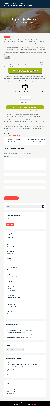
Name (5, 171)
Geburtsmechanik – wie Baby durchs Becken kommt (19, 337)
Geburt (8, 274)
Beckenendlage (10, 253)
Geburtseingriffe (11, 279)
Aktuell (8, 239)
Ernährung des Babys (12, 267)
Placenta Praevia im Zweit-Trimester (15, 328)
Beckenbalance (10, 251)
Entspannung (10, 263)
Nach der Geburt (16, 135)
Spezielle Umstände (11, 306)
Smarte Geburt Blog (14, 3)
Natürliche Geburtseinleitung (13, 297)
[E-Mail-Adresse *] (25, 102)
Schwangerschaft (11, 304)
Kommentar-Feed (11, 391)
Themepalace (33, 404)
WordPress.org (10, 393)
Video (8, 313)
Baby (10, 135)
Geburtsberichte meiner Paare (14, 276)
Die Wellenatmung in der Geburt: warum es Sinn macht (19, 335)
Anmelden (9, 386)
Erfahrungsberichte (11, 265)
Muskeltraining (10, 293)
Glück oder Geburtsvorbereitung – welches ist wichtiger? (20, 330)
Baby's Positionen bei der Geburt (14, 249)
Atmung (9, 242)
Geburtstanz (10, 283)
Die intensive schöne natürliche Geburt (16, 332)
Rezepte (9, 302)
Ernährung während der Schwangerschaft (17, 269)
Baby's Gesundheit (11, 246)
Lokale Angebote (11, 290)
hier (27, 81)
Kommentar (7, 156)
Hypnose (9, 288)
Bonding (9, 258)
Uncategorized (10, 311)
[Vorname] (25, 98)
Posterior (9, 300)
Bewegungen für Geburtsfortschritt (15, 256)
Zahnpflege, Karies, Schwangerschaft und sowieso (27, 364)
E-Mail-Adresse (8, 178)
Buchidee (9, 260)
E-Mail (7, 218)
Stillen (8, 309)
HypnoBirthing (7, 133)
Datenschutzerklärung (34, 110)
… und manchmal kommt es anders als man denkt (27, 362)
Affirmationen (10, 237)
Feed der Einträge (11, 389)
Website (5, 185)
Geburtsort (9, 281)
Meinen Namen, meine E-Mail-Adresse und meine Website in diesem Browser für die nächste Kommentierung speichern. (24, 193)
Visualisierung (10, 316)
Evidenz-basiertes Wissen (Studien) (15, 272)
